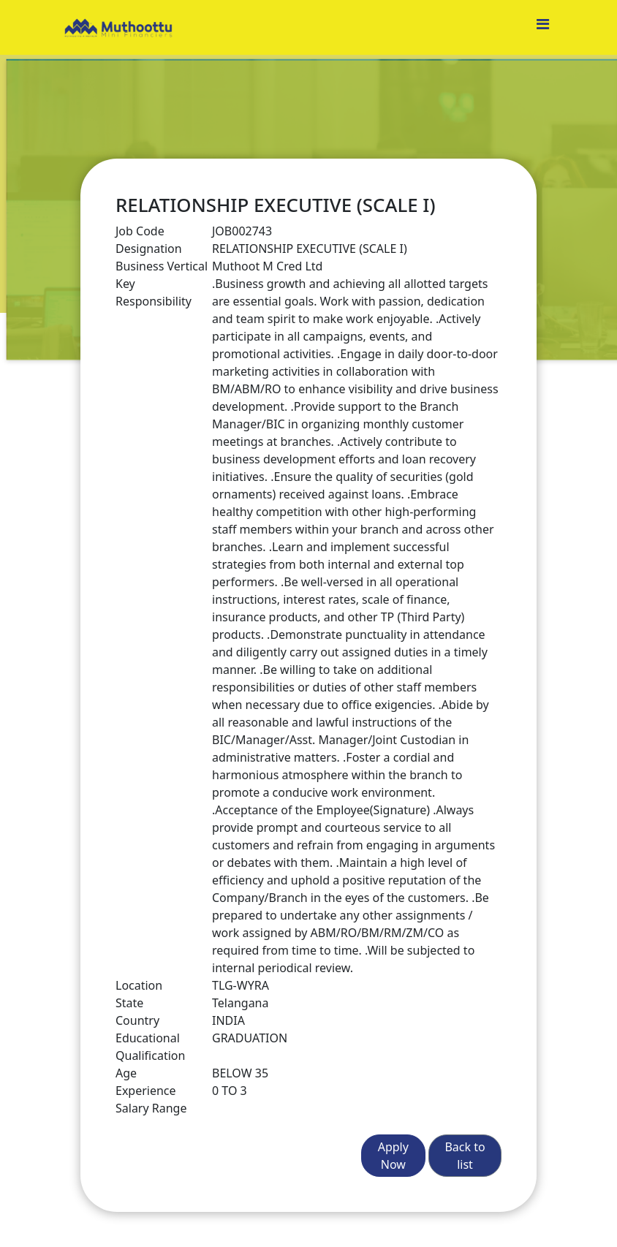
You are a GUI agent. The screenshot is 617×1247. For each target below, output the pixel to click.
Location (139, 985)
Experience (146, 1091)
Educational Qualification (150, 1047)
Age (126, 1073)
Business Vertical (162, 266)
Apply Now (393, 1155)
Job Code (140, 231)
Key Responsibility (154, 292)
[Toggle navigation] (542, 27)
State (129, 1003)
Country (137, 1020)
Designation (149, 248)
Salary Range (151, 1108)
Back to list (464, 1155)
